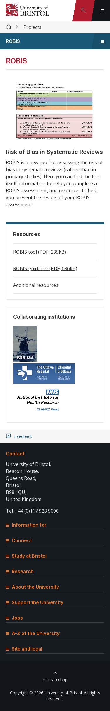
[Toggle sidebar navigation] (102, 41)
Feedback (23, 436)
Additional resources (35, 285)
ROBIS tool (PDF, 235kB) (39, 252)
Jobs (14, 618)
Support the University (34, 602)
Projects (32, 27)
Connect (19, 540)
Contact (15, 454)
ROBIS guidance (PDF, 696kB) (45, 268)
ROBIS (13, 41)
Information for (26, 525)
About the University (32, 587)
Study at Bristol (26, 556)
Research (20, 571)
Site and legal (24, 649)
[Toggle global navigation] (102, 10)
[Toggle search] (83, 10)
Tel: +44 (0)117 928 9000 (32, 511)
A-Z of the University (33, 633)
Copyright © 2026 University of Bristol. (46, 693)
